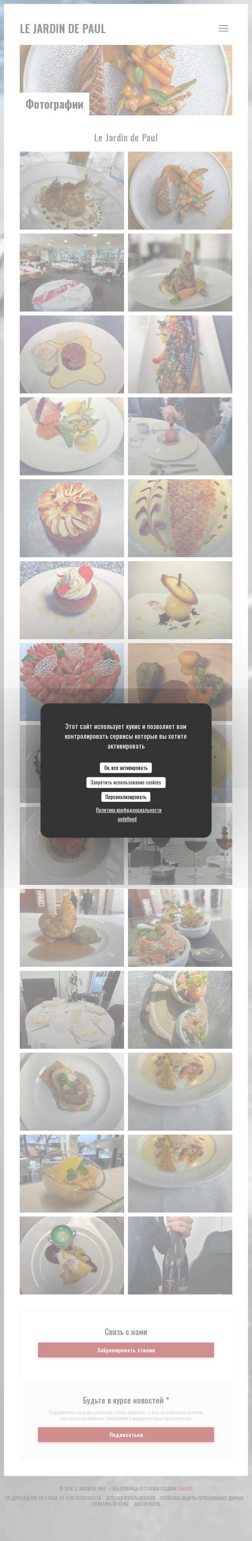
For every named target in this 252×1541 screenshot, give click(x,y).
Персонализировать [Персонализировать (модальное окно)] (126, 797)
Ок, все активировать (126, 767)
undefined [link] (127, 819)
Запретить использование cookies (125, 782)
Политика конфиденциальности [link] (129, 810)
